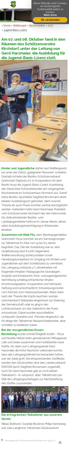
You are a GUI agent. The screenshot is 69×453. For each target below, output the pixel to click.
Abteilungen (19, 25)
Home (7, 25)
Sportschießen (37, 25)
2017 (50, 25)
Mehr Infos (50, 14)
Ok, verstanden (50, 19)
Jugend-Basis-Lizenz (15, 30)
